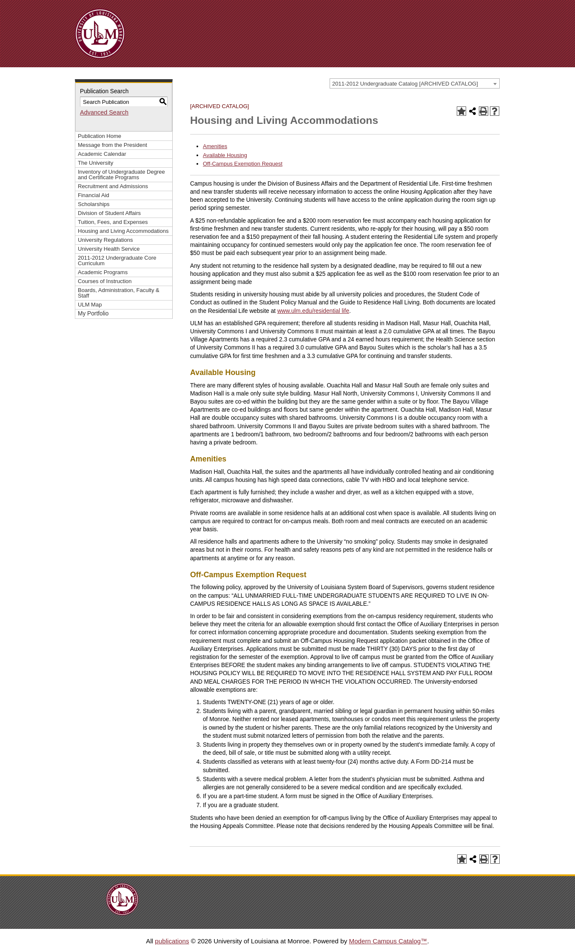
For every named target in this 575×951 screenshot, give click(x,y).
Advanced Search (104, 112)
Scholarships (94, 204)
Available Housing (225, 155)
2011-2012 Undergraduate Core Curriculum (117, 260)
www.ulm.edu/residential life (313, 311)
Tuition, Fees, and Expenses (113, 222)
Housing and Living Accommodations (123, 231)
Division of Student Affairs (109, 213)
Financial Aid (93, 195)
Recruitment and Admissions (113, 186)
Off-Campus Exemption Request (242, 163)
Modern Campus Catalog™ (388, 941)
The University (95, 163)
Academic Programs (103, 272)
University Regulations (105, 240)
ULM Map (90, 304)
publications (172, 941)
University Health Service (108, 249)
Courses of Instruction (105, 281)
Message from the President (112, 145)
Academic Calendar (102, 154)
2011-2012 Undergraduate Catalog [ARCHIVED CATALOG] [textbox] (405, 83)
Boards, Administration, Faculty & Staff (118, 293)
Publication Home (99, 136)
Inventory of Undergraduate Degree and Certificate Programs (121, 174)
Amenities (215, 146)
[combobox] (415, 83)
